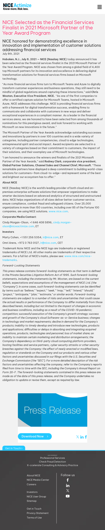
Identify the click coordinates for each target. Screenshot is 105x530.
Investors (32, 492)
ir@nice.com (51, 237)
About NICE (33, 475)
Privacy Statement (38, 513)
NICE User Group (36, 496)
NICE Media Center (38, 479)
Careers (31, 484)
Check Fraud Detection (52, 461)
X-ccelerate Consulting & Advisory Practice (52, 465)
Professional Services (52, 457)
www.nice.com (58, 211)
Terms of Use (34, 517)
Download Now (35, 436)
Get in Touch (13, 448)
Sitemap (32, 500)
